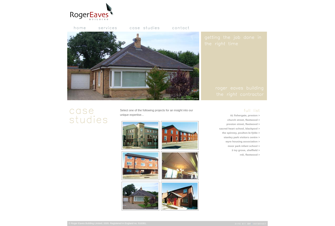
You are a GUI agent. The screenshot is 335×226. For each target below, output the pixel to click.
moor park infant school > (244, 146)
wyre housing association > (243, 141)
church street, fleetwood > (243, 119)
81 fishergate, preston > (245, 115)
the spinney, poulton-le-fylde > (241, 132)
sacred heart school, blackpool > (239, 128)
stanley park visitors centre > (242, 137)
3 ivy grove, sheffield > (246, 150)
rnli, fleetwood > (250, 154)
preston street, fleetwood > (243, 124)
